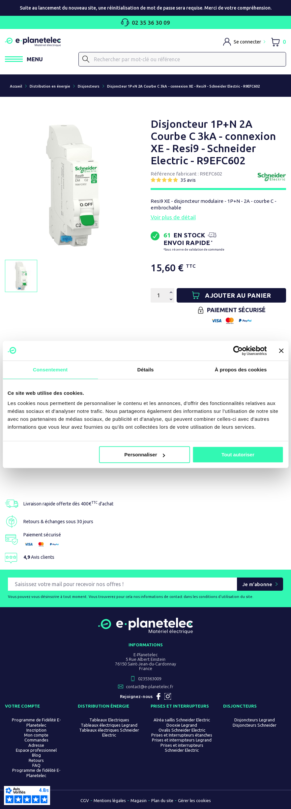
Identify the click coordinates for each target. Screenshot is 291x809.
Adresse (36, 745)
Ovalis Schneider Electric (182, 730)
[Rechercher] (182, 59)
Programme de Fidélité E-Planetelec (36, 722)
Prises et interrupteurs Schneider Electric (181, 747)
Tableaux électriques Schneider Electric (109, 732)
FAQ (36, 765)
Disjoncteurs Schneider (254, 725)
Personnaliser (144, 454)
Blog (36, 755)
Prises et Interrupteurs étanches (181, 735)
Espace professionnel (36, 750)
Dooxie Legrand (181, 725)
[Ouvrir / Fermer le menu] (24, 59)
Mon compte (36, 735)
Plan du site (162, 800)
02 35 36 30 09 (145, 22)
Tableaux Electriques (109, 720)
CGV (84, 800)
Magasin (139, 800)
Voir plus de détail (173, 217)
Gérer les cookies (194, 800)
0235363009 (149, 679)
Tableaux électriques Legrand (109, 725)
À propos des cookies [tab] (241, 369)
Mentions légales (110, 800)
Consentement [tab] (50, 369)
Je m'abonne (257, 584)
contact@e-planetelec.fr (149, 687)
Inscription (36, 730)
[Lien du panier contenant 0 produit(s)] (278, 41)
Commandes (36, 740)
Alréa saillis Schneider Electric (182, 720)
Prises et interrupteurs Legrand (182, 740)
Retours (36, 760)
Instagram (167, 696)
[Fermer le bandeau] (281, 350)
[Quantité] (158, 295)
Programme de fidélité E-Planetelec (36, 773)
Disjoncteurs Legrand (254, 720)
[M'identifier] (244, 42)
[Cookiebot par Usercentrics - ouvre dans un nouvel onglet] (238, 351)
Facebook (158, 696)
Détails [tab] (145, 369)
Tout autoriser (237, 454)
